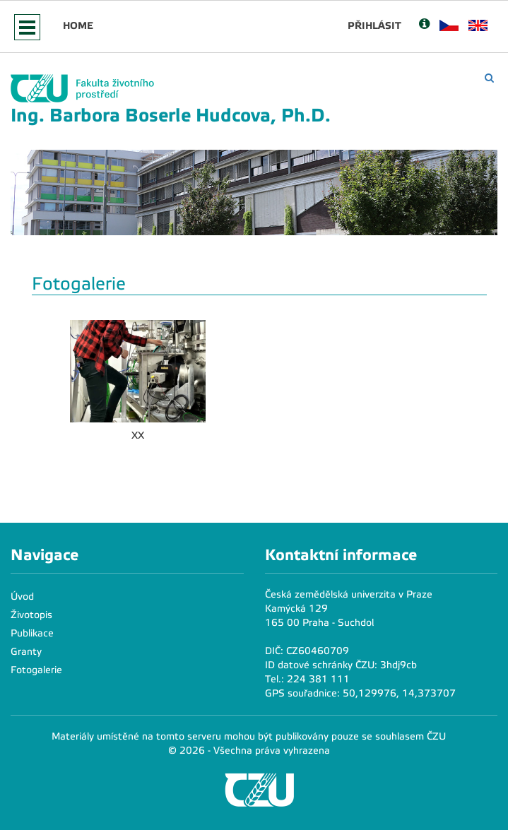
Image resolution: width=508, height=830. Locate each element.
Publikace (32, 633)
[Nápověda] (424, 25)
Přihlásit (374, 25)
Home (78, 25)
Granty (26, 651)
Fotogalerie (36, 670)
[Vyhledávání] (489, 78)
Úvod (22, 596)
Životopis (31, 615)
